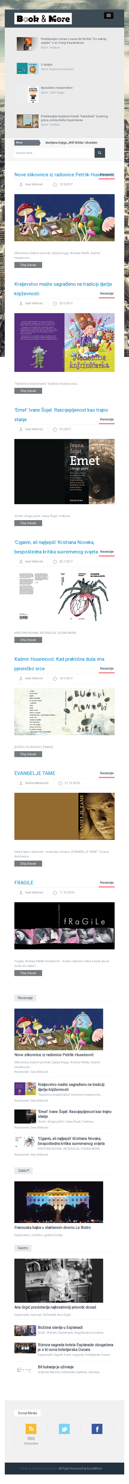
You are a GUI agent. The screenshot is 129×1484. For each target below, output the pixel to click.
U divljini (46, 64)
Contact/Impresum (44, 1468)
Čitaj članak (28, 265)
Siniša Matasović (37, 783)
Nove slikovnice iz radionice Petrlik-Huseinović (64, 174)
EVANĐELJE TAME (34, 773)
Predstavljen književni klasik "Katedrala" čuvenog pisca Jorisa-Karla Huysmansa (74, 118)
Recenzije (106, 174)
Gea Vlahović (34, 184)
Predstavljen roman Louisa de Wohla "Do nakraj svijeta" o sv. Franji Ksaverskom (73, 40)
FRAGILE (24, 883)
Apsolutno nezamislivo (57, 87)
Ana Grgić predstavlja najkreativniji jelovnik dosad (55, 1307)
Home (24, 1468)
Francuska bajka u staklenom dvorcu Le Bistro (52, 1227)
